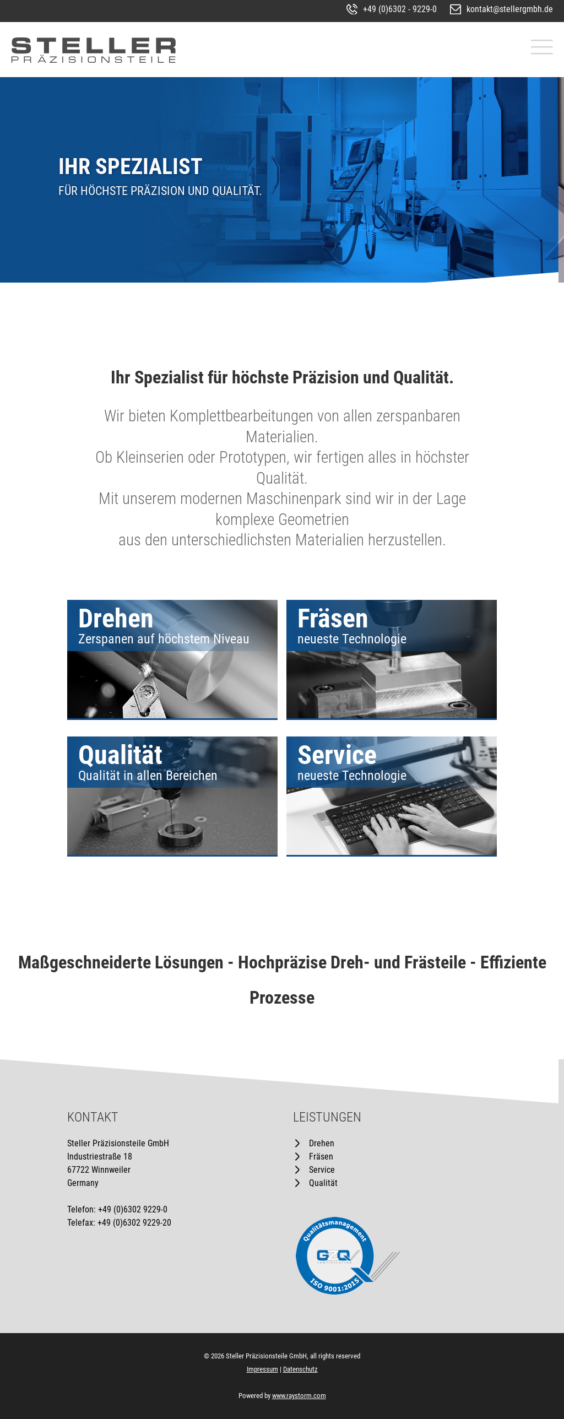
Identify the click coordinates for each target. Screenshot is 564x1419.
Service (322, 1170)
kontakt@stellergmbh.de (510, 9)
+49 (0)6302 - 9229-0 (400, 9)
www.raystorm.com (299, 1395)
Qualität (323, 1183)
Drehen (321, 1143)
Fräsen (321, 1156)
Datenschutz (300, 1369)
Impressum (262, 1369)
